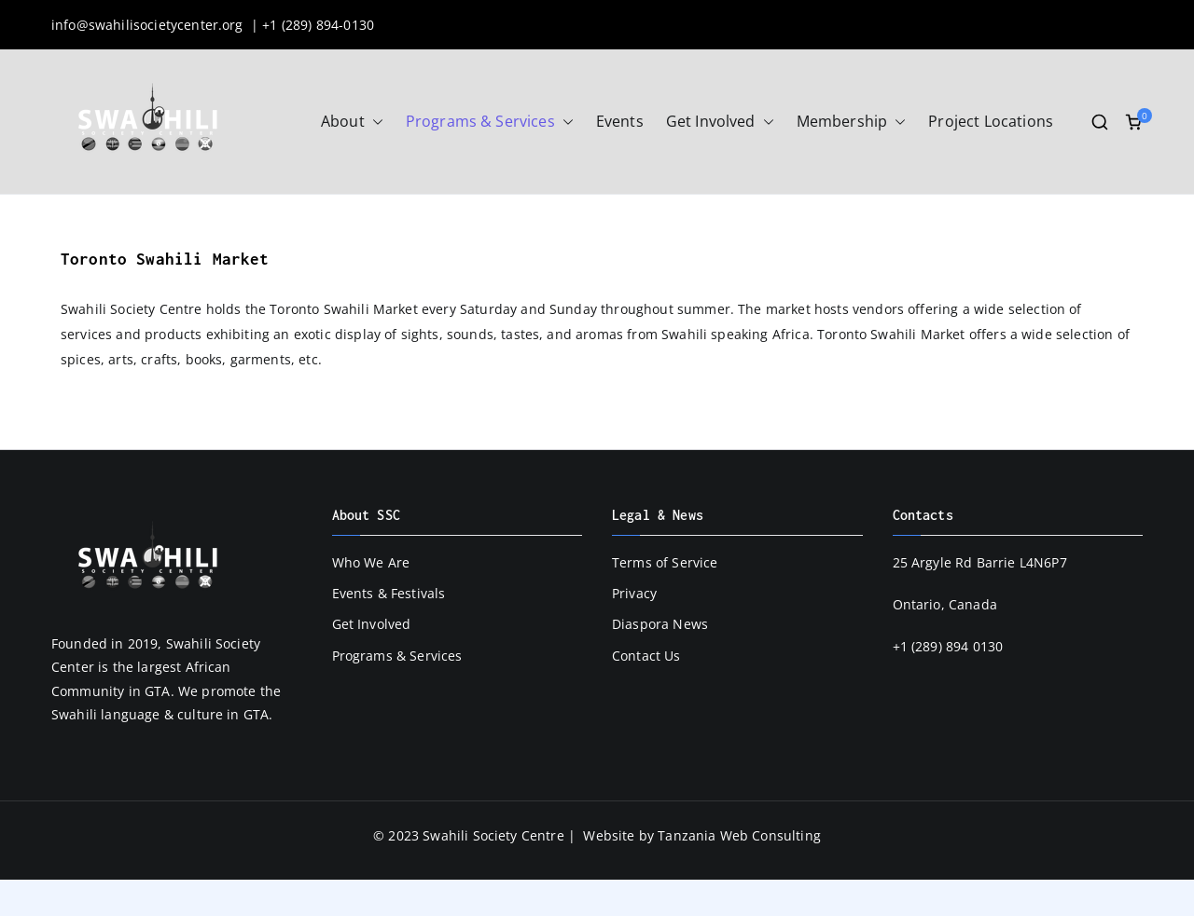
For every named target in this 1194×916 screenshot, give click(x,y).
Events (620, 121)
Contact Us (646, 655)
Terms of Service (665, 562)
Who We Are (371, 562)
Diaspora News (660, 624)
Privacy (634, 593)
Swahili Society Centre (493, 835)
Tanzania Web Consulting (739, 835)
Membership (852, 121)
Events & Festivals (389, 593)
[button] (374, 121)
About (352, 121)
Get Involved (720, 121)
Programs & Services (490, 121)
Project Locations (990, 121)
